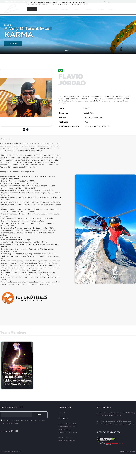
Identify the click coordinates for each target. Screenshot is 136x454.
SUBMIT (39, 414)
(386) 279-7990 (66, 438)
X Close (105, 2)
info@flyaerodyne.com (66, 440)
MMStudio (132, 451)
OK (31, 9)
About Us (61, 413)
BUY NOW (13, 43)
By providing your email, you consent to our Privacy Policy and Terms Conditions (24, 422)
